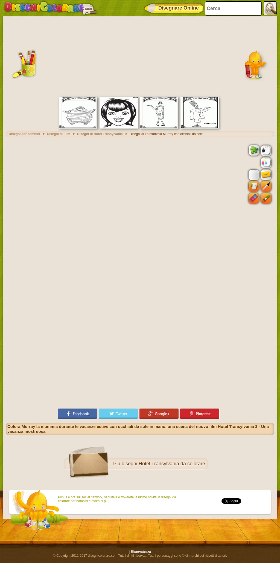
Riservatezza (141, 552)
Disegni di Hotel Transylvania (100, 134)
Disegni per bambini (24, 134)
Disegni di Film (58, 134)
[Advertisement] (140, 56)
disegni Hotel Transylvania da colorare (163, 463)
